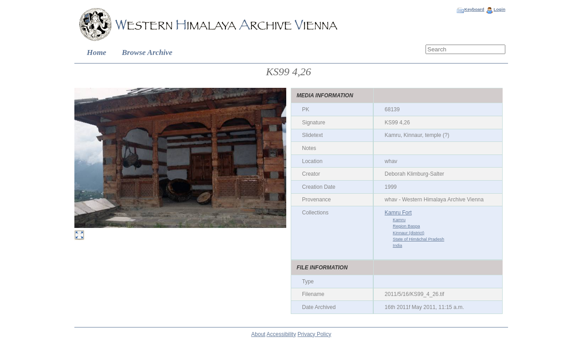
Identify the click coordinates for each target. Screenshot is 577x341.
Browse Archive (147, 52)
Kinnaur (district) (408, 232)
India (397, 245)
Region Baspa (406, 225)
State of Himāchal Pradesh (418, 238)
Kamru (399, 219)
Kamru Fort (398, 212)
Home (96, 52)
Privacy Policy (314, 334)
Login (499, 9)
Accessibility (281, 334)
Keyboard (474, 9)
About (258, 334)
